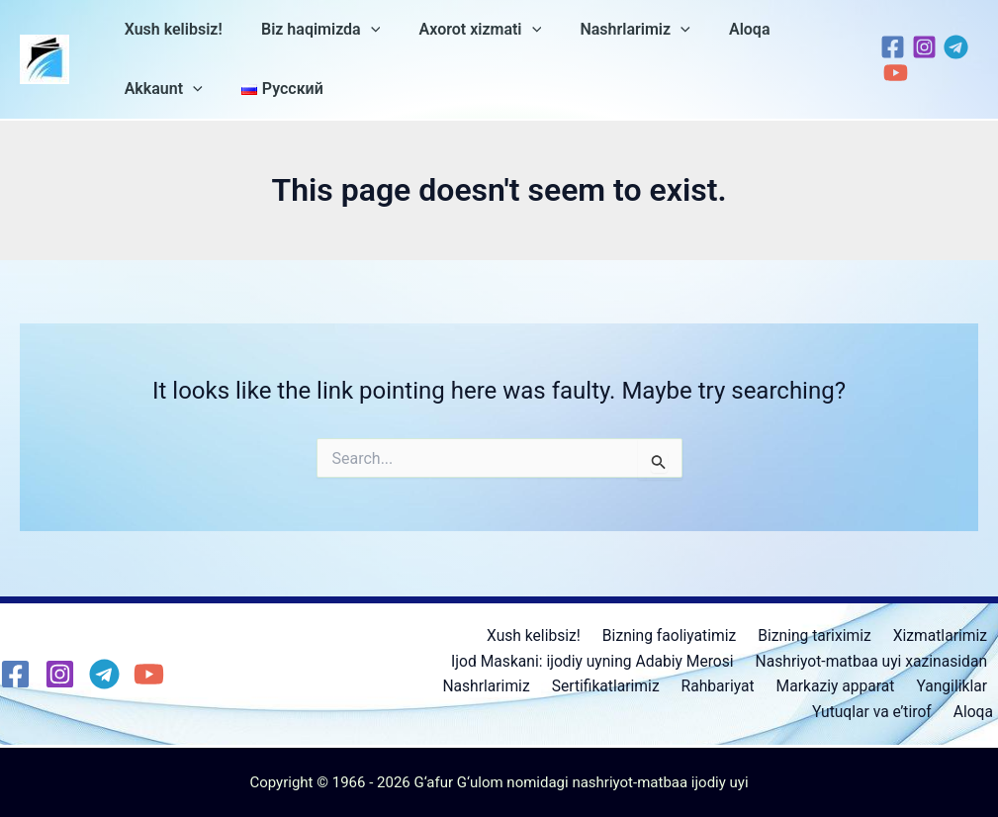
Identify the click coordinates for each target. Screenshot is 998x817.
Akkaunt (160, 89)
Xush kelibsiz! (170, 29)
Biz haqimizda (309, 29)
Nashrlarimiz (610, 29)
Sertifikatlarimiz (619, 686)
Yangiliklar (954, 686)
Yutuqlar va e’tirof (880, 711)
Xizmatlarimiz (941, 633)
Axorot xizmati (462, 29)
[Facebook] (887, 47)
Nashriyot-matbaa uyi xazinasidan (871, 659)
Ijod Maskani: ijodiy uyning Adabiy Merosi (592, 659)
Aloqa (717, 29)
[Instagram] (919, 47)
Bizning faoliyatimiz (678, 633)
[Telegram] (951, 47)
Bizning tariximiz (819, 633)
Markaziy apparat (841, 686)
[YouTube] (890, 72)
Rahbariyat (727, 686)
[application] (360, 29)
